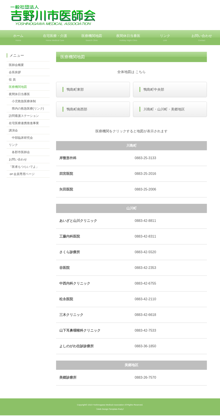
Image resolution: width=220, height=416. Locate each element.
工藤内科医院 (69, 237)
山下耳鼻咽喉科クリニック (80, 331)
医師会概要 (16, 64)
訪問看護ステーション (24, 115)
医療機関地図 (91, 38)
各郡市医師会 (19, 152)
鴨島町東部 (75, 89)
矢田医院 (66, 190)
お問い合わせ (18, 159)
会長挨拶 (15, 72)
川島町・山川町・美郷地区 (164, 109)
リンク (165, 38)
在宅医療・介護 (55, 38)
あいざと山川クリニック (78, 221)
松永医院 (66, 300)
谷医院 (64, 268)
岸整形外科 (67, 158)
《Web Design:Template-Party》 (110, 409)
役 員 (12, 79)
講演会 (13, 130)
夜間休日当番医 (128, 38)
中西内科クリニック (74, 284)
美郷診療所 (67, 378)
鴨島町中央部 (154, 89)
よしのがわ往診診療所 (76, 347)
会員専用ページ (22, 173)
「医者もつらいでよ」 (24, 166)
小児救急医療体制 (22, 101)
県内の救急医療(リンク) (26, 108)
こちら (140, 71)
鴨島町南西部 (77, 109)
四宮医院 (66, 174)
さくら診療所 (69, 252)
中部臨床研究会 (21, 137)
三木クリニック (71, 315)
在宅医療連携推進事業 (24, 123)
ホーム (18, 38)
